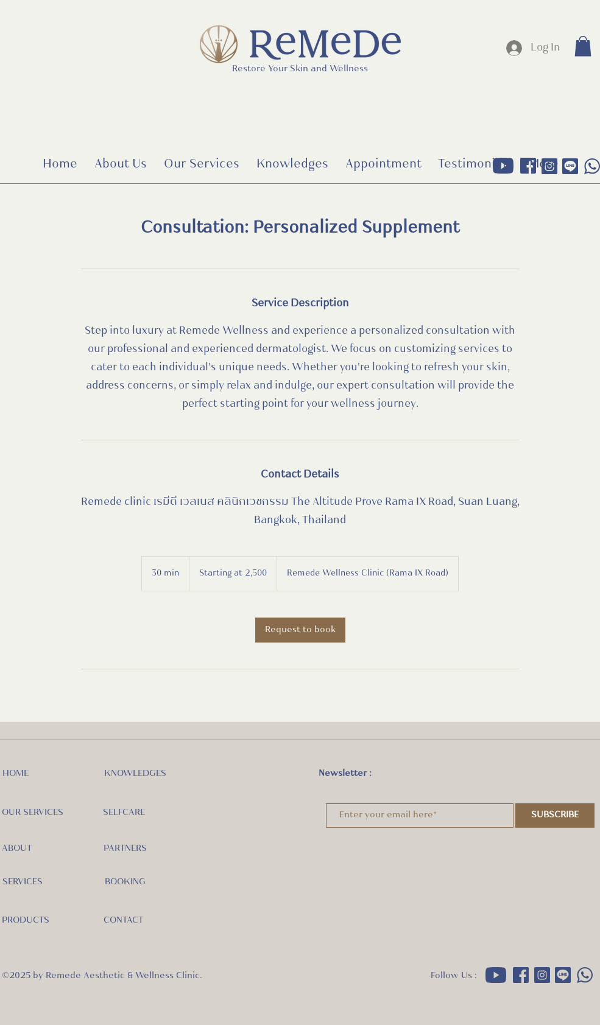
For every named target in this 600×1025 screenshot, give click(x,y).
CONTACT (123, 920)
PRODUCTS (25, 920)
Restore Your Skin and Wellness (300, 69)
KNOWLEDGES (135, 774)
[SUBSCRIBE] (555, 815)
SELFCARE (124, 813)
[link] (300, 630)
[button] (582, 46)
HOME (15, 774)
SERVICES (22, 882)
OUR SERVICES (32, 813)
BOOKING (125, 882)
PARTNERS (125, 849)
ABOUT (17, 849)
